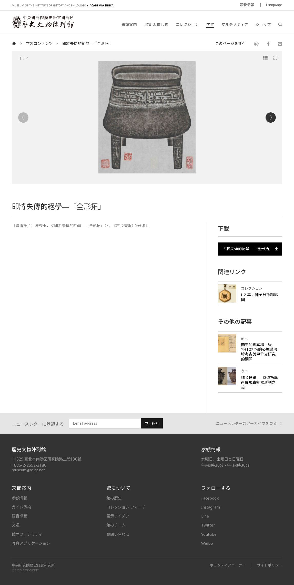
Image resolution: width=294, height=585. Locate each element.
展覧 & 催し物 (156, 24)
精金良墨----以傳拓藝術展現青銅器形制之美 (259, 382)
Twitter (208, 525)
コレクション (187, 24)
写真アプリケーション (31, 543)
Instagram (210, 507)
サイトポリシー (269, 565)
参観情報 (19, 498)
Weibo (207, 543)
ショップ (263, 24)
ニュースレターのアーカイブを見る (249, 423)
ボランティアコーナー (228, 565)
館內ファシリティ (27, 534)
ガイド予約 (21, 507)
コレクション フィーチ (126, 507)
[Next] (271, 117)
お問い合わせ (117, 534)
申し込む (152, 423)
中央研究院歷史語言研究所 (33, 565)
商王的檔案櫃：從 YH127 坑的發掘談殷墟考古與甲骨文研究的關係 (259, 352)
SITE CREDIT (31, 570)
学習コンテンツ (39, 43)
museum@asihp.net (28, 469)
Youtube (209, 534)
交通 (15, 525)
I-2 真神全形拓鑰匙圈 (259, 297)
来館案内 (129, 24)
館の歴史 (114, 498)
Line (205, 516)
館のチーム (116, 525)
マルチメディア (234, 24)
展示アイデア (117, 516)
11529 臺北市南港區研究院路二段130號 (46, 459)
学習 (210, 24)
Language (274, 4)
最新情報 (247, 4)
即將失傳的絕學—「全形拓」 (87, 43)
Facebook (210, 498)
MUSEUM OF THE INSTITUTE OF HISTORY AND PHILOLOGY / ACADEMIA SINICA (63, 5)
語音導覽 (19, 516)
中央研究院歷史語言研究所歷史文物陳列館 (43, 22)
